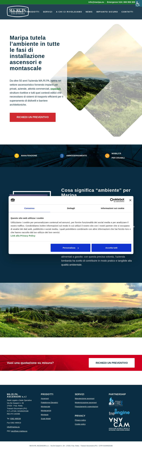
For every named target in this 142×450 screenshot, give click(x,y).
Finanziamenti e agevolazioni (86, 406)
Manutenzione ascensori (84, 398)
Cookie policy (80, 424)
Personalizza (71, 248)
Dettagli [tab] (71, 208)
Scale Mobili (46, 419)
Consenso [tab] (29, 208)
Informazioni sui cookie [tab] (112, 208)
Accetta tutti (111, 248)
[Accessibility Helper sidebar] (138, 3)
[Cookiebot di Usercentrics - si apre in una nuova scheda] (112, 200)
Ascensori (45, 398)
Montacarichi (46, 411)
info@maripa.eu (13, 427)
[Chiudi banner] (130, 200)
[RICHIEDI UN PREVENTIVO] (33, 117)
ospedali (55, 88)
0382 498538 (15, 419)
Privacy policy (80, 420)
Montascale (45, 406)
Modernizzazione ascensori (86, 402)
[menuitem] (96, 2)
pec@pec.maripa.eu (19, 431)
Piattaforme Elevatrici (49, 402)
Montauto (44, 415)
